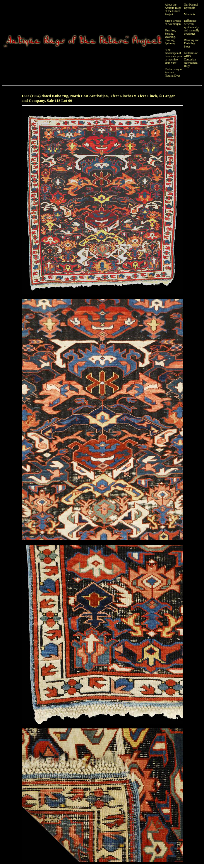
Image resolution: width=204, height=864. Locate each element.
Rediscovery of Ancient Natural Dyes (174, 72)
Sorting (169, 33)
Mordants (189, 14)
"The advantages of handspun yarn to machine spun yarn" (173, 56)
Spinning (170, 43)
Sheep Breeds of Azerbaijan (173, 22)
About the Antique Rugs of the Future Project (173, 9)
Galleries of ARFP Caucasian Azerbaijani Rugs (191, 59)
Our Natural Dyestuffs (191, 6)
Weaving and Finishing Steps (191, 43)
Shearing (170, 30)
